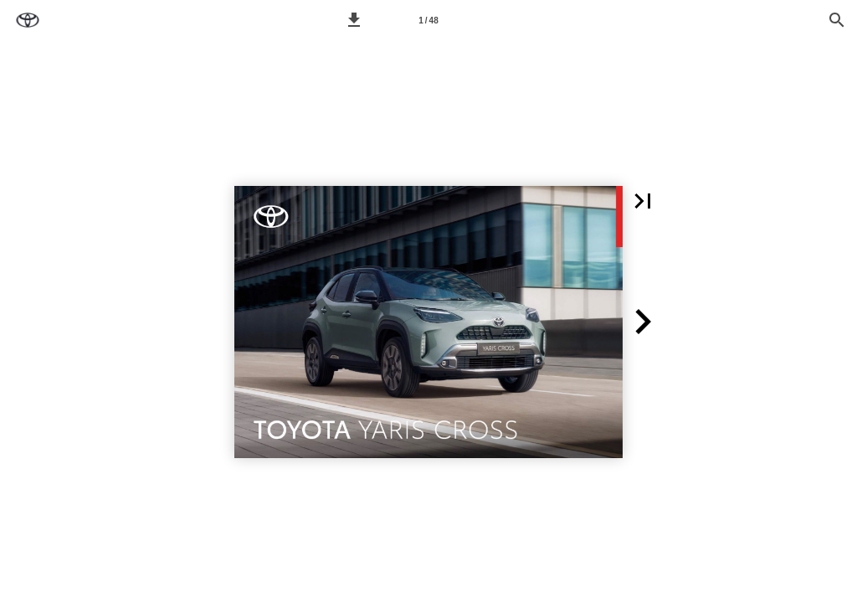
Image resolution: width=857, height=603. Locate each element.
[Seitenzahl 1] (428, 20)
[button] (354, 20)
